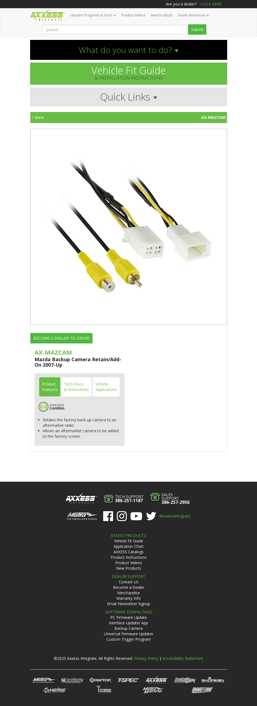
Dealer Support (128, 576)
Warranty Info (128, 598)
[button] (129, 49)
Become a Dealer (128, 587)
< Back (38, 117)
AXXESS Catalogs (129, 551)
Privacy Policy (146, 658)
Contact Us (128, 581)
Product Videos (133, 15)
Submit (197, 29)
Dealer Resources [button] (193, 15)
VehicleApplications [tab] (106, 386)
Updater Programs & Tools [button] (93, 15)
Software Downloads (128, 611)
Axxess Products (128, 535)
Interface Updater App (128, 622)
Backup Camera (128, 628)
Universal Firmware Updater (128, 633)
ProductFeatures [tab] (49, 386)
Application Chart (129, 546)
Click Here (211, 4)
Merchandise (128, 592)
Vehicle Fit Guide (128, 540)
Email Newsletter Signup (128, 603)
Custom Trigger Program (128, 639)
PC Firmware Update (128, 617)
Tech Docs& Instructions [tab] (76, 386)
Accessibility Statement (183, 658)
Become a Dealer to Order (61, 338)
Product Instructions (128, 557)
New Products (161, 15)
